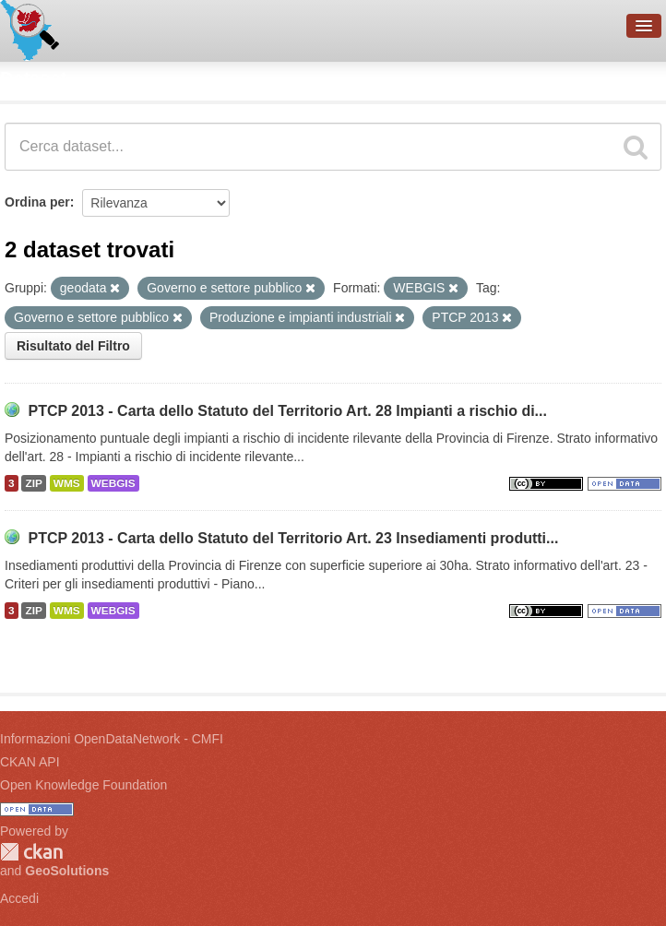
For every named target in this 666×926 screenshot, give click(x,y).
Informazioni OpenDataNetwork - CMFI (111, 738)
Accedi (19, 898)
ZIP (33, 483)
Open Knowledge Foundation (83, 785)
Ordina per (37, 202)
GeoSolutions (67, 870)
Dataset (33, 78)
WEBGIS (113, 483)
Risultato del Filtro (73, 345)
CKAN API (30, 761)
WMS (67, 483)
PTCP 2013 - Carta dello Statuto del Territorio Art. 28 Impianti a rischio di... (287, 411)
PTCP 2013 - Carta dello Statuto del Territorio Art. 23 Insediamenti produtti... (293, 538)
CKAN (31, 851)
